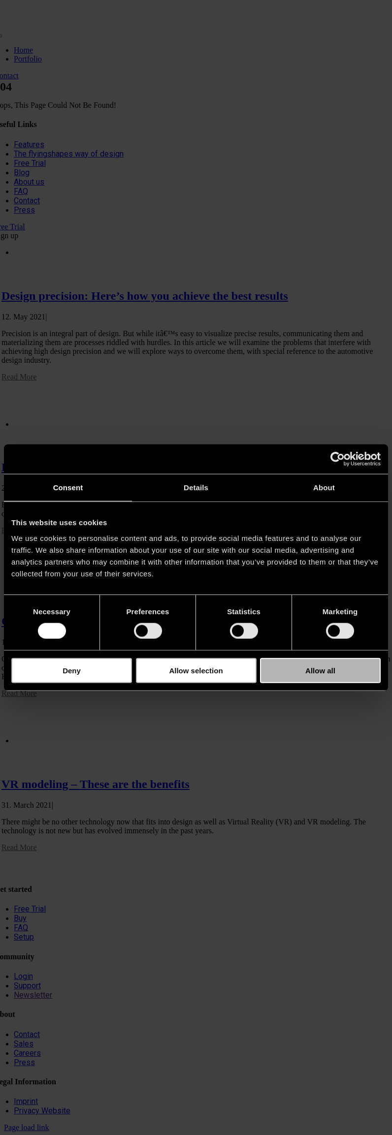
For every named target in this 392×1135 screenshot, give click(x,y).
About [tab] (324, 487)
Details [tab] (196, 487)
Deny (72, 670)
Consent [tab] (68, 487)
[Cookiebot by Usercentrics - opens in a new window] (337, 459)
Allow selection (196, 670)
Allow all (320, 670)
